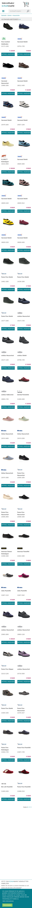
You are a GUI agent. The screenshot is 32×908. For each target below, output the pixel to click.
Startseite (3, 15)
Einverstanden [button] (7, 905)
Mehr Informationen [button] (8, 901)
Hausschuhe (16, 15)
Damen (10, 15)
